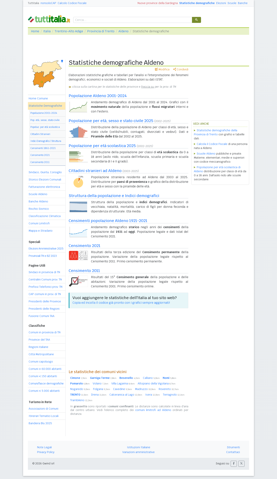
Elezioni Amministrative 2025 (46, 248)
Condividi (180, 69)
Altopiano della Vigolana (156, 383)
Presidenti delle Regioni (44, 308)
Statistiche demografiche (197, 3)
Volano (100, 383)
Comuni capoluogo (41, 361)
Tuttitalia (33, 3)
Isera (152, 394)
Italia (47, 31)
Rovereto (169, 389)
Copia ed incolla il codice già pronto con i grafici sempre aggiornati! (121, 303)
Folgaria (101, 389)
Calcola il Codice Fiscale (212, 144)
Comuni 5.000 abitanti (44, 391)
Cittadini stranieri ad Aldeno (95, 170)
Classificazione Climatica (45, 216)
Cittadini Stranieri (40, 134)
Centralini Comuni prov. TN (45, 279)
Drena (98, 394)
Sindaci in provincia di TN (44, 272)
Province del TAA (39, 339)
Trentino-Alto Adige (69, 31)
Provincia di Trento (100, 31)
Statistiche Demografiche (45, 105)
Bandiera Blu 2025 (40, 423)
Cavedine (122, 389)
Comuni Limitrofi (39, 223)
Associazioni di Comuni (43, 408)
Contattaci (233, 452)
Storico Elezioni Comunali (45, 179)
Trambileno (81, 400)
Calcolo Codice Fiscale (72, 3)
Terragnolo (173, 394)
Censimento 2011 (39, 162)
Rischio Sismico (39, 208)
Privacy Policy (45, 452)
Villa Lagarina (123, 383)
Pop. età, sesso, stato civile (44, 120)
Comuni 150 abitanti (43, 376)
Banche (243, 3)
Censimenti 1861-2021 (43, 148)
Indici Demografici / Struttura (45, 141)
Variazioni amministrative (138, 452)
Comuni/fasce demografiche (46, 383)
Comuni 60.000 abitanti (45, 369)
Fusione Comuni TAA (41, 316)
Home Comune (38, 98)
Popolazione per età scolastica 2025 (102, 145)
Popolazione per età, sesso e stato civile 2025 (111, 120)
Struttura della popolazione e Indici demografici (114, 195)
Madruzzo (145, 389)
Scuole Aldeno (38, 194)
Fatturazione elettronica (44, 187)
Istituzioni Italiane (138, 447)
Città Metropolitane (41, 354)
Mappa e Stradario (41, 230)
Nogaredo (80, 389)
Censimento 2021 (40, 155)
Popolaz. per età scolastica (45, 127)
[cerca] (132, 20)
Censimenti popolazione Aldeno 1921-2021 (108, 220)
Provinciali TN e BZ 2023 (43, 256)
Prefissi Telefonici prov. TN (45, 287)
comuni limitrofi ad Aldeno (153, 410)
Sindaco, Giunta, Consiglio (45, 172)
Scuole (232, 3)
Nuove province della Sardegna (158, 3)
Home (35, 31)
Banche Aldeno (38, 201)
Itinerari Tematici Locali (43, 416)
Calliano (151, 378)
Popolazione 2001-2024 (43, 113)
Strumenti (233, 447)
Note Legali (44, 447)
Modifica (162, 69)
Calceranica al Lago (125, 394)
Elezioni (221, 3)
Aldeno (123, 31)
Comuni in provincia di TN (44, 332)
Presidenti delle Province (45, 301)
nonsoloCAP (48, 3)
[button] (234, 464)
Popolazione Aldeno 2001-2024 (98, 95)
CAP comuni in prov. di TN (45, 294)
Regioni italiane (38, 347)
